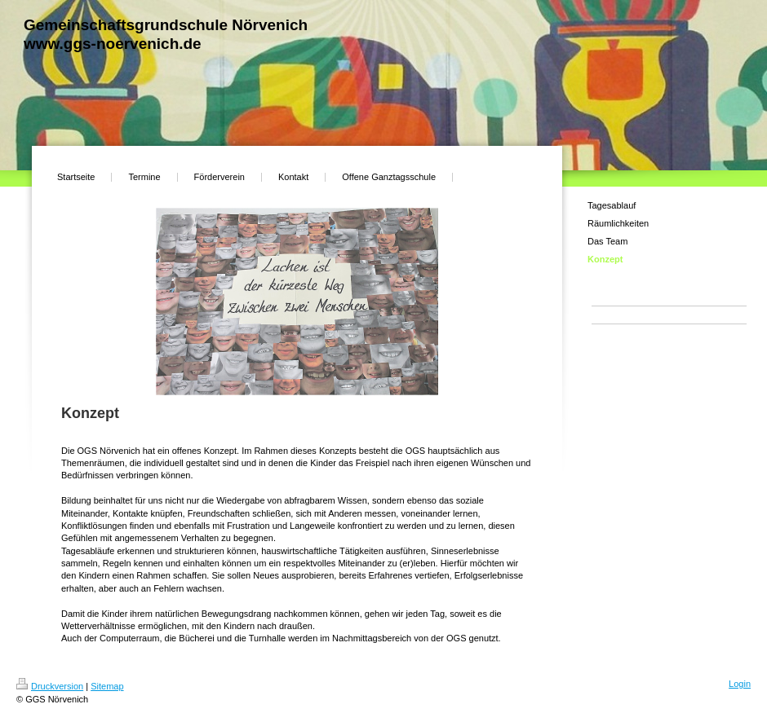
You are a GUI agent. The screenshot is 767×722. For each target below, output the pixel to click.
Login (740, 684)
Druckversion (49, 686)
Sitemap (107, 686)
